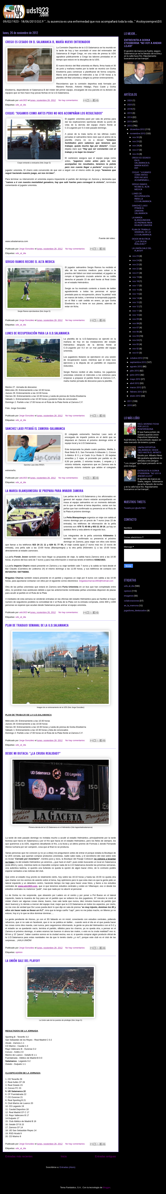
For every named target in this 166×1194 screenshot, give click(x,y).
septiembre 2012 (138, 362)
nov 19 (135, 277)
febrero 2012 (136, 391)
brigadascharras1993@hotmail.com (96, 581)
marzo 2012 (136, 387)
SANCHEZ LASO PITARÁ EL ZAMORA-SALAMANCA (35, 428)
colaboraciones (131, 600)
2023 (129, 100)
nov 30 (135, 137)
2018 (129, 109)
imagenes (128, 596)
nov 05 (135, 336)
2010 (129, 405)
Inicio (64, 1156)
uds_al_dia (20, 105)
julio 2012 (135, 370)
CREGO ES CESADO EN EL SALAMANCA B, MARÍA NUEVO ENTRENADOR (47, 42)
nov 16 (135, 289)
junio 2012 (135, 375)
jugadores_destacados (135, 610)
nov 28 (135, 145)
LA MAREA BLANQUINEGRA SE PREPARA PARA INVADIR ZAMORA (44, 491)
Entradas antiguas (105, 1156)
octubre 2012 (136, 358)
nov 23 (135, 264)
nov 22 (135, 268)
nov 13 (135, 302)
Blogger (106, 1187)
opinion (18, 952)
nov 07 (135, 327)
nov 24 (135, 260)
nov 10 (135, 315)
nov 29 (135, 141)
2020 (129, 104)
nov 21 (135, 273)
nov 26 (135, 154)
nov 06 (135, 331)
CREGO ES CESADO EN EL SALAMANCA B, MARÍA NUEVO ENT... (141, 162)
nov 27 (135, 150)
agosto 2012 (136, 366)
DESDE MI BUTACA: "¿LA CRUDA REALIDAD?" (32, 753)
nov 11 (135, 311)
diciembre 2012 (137, 129)
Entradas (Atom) (67, 1167)
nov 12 (135, 306)
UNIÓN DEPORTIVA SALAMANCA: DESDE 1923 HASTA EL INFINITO (149, 450)
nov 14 (135, 298)
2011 (129, 401)
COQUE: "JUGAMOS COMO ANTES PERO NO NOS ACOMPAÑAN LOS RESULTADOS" (54, 113)
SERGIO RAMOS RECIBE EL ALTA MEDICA (30, 261)
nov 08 (135, 323)
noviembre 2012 (138, 133)
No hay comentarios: (68, 100)
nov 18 (135, 281)
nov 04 (135, 340)
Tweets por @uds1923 (135, 508)
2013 (129, 121)
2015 (129, 113)
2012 (129, 125)
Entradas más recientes (19, 1156)
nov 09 (135, 319)
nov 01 (135, 352)
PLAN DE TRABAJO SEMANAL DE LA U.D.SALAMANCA (37, 625)
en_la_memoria (131, 605)
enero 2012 (135, 396)
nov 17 (135, 285)
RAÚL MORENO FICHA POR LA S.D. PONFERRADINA (148, 426)
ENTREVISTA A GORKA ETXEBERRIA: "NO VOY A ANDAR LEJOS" (142, 43)
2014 (129, 117)
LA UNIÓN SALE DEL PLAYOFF (22, 960)
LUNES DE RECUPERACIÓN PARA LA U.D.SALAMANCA (37, 333)
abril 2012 (135, 383)
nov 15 (135, 294)
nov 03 (135, 344)
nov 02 (135, 348)
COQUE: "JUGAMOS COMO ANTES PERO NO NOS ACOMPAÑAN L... (141, 176)
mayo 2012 (135, 379)
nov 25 (135, 256)
